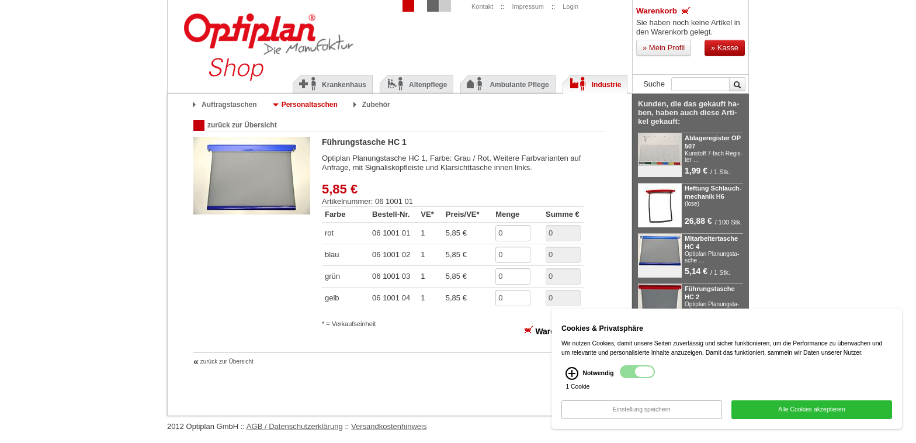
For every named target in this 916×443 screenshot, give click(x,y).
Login (570, 6)
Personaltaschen (310, 105)
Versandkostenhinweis (388, 426)
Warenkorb (663, 10)
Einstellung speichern (642, 414)
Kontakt (482, 6)
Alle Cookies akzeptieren (811, 414)
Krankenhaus (332, 84)
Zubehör (376, 105)
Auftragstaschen (229, 105)
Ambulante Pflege (508, 84)
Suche (654, 83)
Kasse (724, 47)
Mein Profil (664, 47)
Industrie (595, 84)
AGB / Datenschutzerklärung (295, 426)
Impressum (528, 6)
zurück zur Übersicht (242, 125)
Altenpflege (416, 84)
